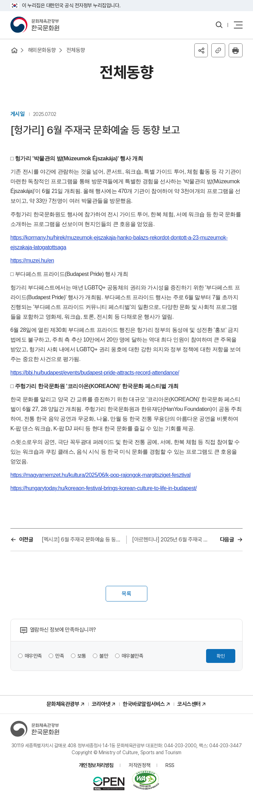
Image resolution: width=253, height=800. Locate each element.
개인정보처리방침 (96, 766)
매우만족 (33, 656)
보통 (81, 656)
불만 (104, 656)
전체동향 (75, 50)
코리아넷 (101, 704)
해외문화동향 (42, 50)
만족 (60, 656)
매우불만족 (133, 656)
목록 (126, 594)
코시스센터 (189, 704)
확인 (221, 656)
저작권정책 (139, 766)
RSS (169, 766)
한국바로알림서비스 (144, 704)
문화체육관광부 (63, 704)
